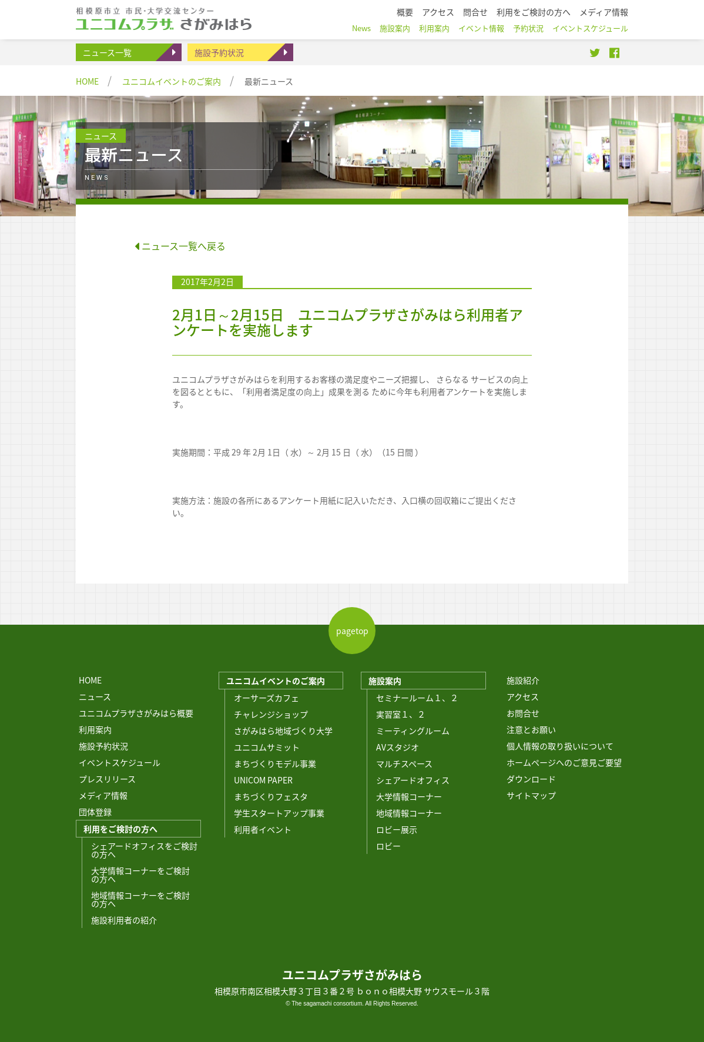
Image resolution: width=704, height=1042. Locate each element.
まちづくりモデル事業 (275, 763)
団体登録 (95, 811)
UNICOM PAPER (263, 780)
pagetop (352, 630)
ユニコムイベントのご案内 (171, 81)
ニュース (95, 696)
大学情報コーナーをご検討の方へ (140, 874)
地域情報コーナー (409, 813)
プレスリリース (107, 779)
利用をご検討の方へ (120, 829)
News (361, 27)
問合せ (475, 12)
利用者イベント (262, 829)
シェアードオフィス (413, 780)
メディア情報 (103, 795)
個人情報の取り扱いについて (560, 746)
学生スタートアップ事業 (279, 813)
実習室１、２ (400, 714)
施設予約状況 (219, 52)
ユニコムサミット (267, 747)
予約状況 (528, 27)
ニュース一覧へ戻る (180, 246)
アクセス (523, 696)
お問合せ (523, 713)
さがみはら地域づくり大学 (283, 730)
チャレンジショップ (271, 714)
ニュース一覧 (107, 52)
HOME (87, 81)
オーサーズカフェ (266, 697)
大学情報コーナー (409, 796)
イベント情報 (481, 27)
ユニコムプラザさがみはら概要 (136, 713)
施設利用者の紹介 (124, 920)
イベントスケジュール (119, 762)
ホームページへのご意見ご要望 (564, 762)
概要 (405, 12)
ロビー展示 (396, 829)
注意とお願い (531, 729)
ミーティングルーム (413, 730)
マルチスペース (404, 763)
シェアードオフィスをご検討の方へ (144, 850)
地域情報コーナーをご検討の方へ (140, 899)
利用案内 (95, 729)
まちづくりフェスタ (271, 796)
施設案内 (384, 680)
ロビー (388, 846)
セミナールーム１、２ (417, 697)
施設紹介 (523, 680)
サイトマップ (531, 795)
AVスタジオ (397, 747)
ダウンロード (531, 779)
